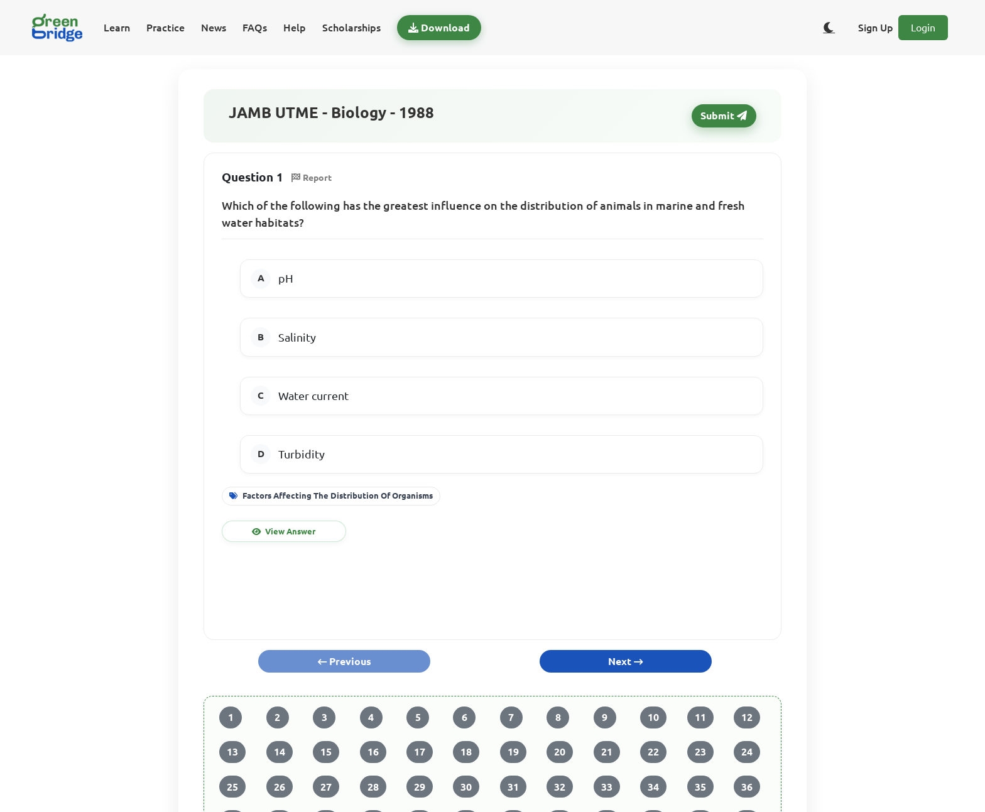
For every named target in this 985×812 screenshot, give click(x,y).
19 (513, 751)
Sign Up (875, 27)
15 (326, 751)
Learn (117, 27)
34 (653, 787)
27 (326, 787)
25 (232, 787)
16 (373, 751)
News (213, 27)
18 (466, 751)
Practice (165, 27)
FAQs (254, 27)
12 (747, 717)
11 (700, 717)
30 (466, 787)
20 (559, 751)
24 (747, 751)
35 (700, 787)
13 (232, 751)
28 (373, 787)
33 (606, 787)
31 (513, 787)
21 (606, 751)
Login (923, 27)
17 (419, 751)
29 (419, 787)
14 (279, 751)
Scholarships (351, 27)
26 (279, 787)
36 (747, 787)
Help (294, 27)
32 (559, 787)
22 (653, 751)
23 (700, 751)
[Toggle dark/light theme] (829, 27)
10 (653, 717)
